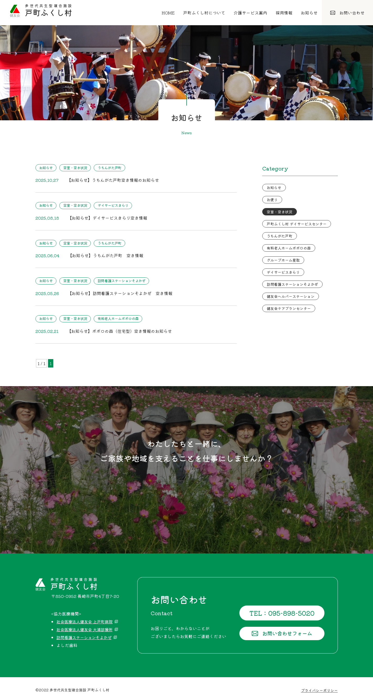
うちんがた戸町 (117, 167)
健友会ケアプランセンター (289, 308)
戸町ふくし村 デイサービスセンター (297, 223)
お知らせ (47, 167)
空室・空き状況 (79, 167)
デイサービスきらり (121, 204)
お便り (272, 199)
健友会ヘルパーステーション (290, 296)
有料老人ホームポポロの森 (126, 315)
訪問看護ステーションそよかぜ (130, 278)
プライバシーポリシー (319, 686)
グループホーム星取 (283, 260)
